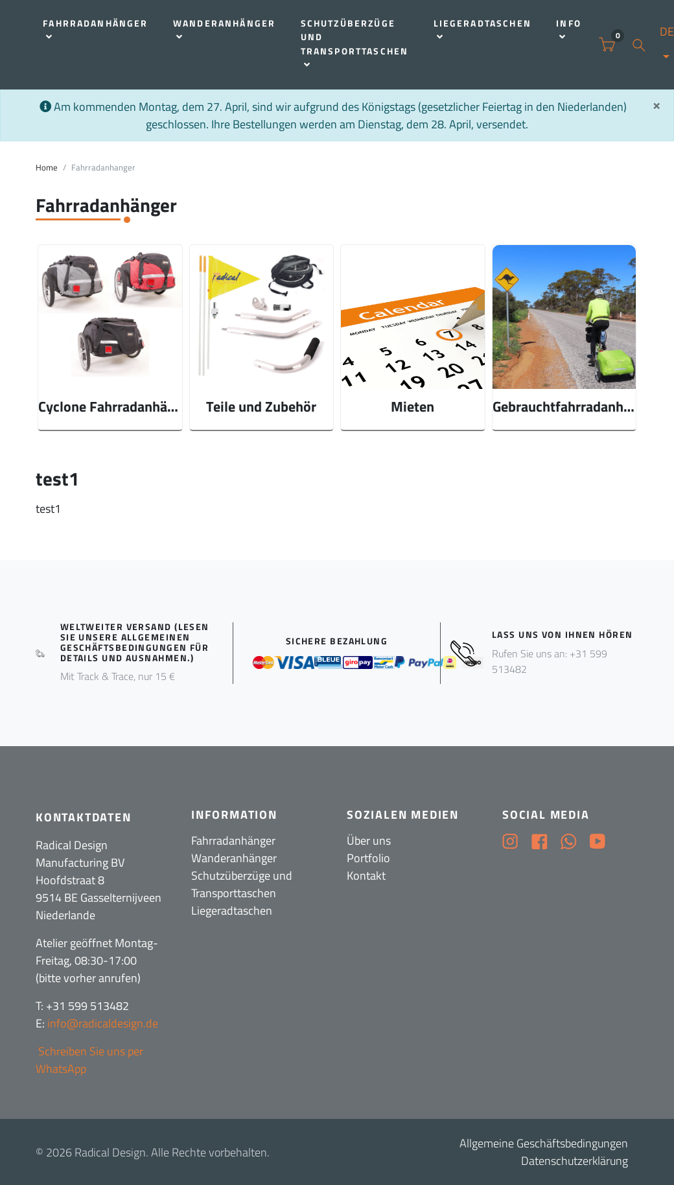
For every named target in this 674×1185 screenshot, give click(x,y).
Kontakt (366, 875)
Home (47, 167)
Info (568, 29)
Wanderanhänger (224, 29)
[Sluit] (656, 105)
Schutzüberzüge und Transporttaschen (355, 43)
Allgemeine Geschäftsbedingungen (543, 1143)
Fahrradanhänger (95, 29)
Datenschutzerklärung (574, 1160)
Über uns (369, 840)
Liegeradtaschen (482, 29)
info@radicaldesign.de (102, 1023)
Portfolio (368, 858)
